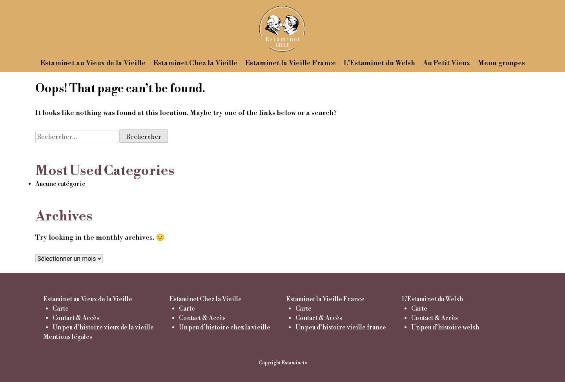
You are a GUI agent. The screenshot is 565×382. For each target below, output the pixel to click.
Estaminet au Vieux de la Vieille (93, 62)
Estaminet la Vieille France (290, 62)
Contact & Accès (76, 318)
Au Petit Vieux (446, 62)
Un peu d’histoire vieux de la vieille (103, 327)
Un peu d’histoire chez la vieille (224, 327)
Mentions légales (67, 337)
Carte (61, 309)
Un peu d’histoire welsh (445, 327)
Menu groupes (501, 62)
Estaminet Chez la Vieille (195, 62)
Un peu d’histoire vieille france (340, 327)
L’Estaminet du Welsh (379, 62)
